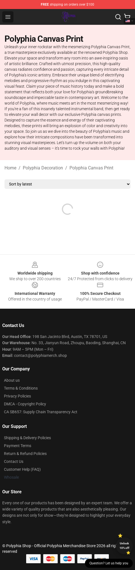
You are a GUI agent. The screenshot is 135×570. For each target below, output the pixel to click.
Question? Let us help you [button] (108, 563)
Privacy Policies (17, 396)
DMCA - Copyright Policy (25, 404)
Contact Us (13, 461)
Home (10, 168)
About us (12, 380)
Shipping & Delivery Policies (27, 438)
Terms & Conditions (21, 388)
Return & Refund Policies (25, 453)
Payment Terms (17, 445)
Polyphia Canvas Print (91, 168)
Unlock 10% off (124, 545)
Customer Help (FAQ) (22, 469)
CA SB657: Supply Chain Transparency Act (40, 412)
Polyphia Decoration (43, 168)
